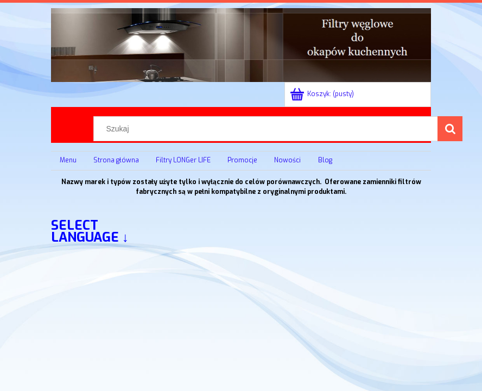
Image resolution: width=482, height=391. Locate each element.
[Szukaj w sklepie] (268, 129)
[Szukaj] (449, 128)
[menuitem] (68, 161)
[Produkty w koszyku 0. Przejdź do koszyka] (322, 94)
